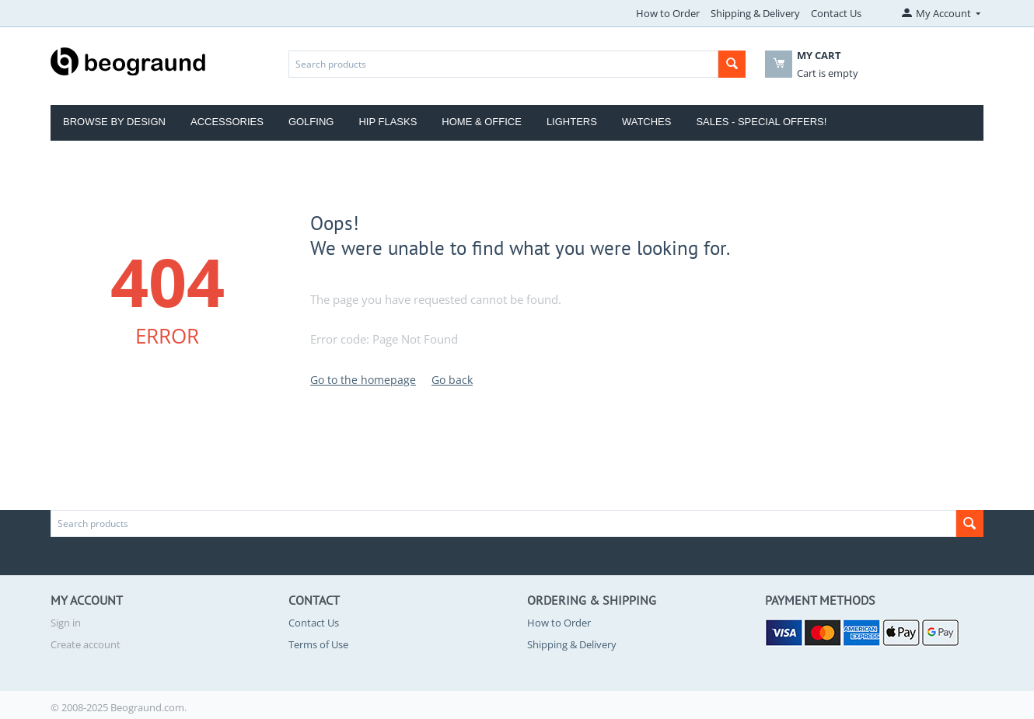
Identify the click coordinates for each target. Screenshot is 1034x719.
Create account (86, 644)
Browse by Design (114, 121)
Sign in (66, 623)
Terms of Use (318, 644)
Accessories (227, 121)
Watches (647, 121)
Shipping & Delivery (755, 13)
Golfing (311, 121)
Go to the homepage (363, 379)
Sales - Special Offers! (761, 121)
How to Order (668, 13)
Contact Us (836, 13)
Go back (452, 379)
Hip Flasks (387, 121)
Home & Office (482, 121)
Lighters (572, 121)
